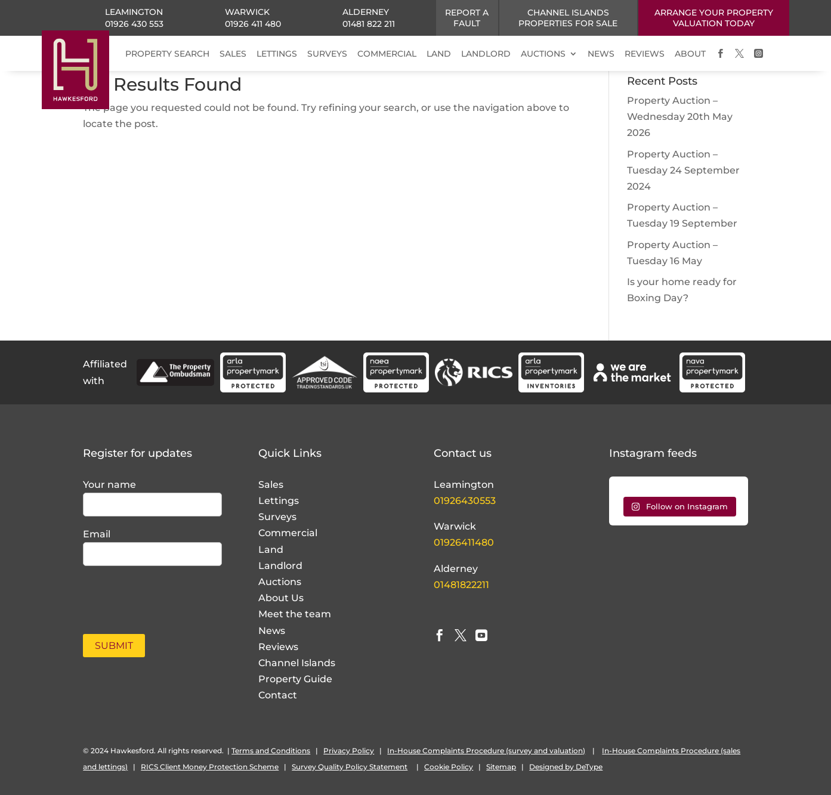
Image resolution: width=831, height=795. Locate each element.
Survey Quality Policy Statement (349, 766)
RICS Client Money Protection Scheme (210, 766)
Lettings (278, 500)
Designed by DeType (566, 766)
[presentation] (153, 593)
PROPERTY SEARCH (167, 53)
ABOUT (690, 53)
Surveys (277, 516)
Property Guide (295, 679)
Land (270, 549)
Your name (109, 484)
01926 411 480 (253, 23)
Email (96, 534)
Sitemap (501, 766)
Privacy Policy (348, 750)
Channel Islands (296, 663)
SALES (233, 53)
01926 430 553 (134, 23)
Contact (277, 695)
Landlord (280, 565)
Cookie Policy (448, 766)
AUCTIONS (543, 53)
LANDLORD (486, 53)
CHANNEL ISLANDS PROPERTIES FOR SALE (567, 18)
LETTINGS (277, 53)
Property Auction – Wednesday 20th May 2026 (680, 116)
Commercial (287, 533)
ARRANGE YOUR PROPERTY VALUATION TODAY (713, 18)
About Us (281, 598)
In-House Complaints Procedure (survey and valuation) (486, 750)
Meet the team (294, 614)
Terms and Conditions (270, 750)
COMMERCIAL (386, 53)
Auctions (279, 581)
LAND (439, 53)
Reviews (278, 646)
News (271, 630)
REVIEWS (645, 53)
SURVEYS (327, 53)
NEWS (601, 53)
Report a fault (467, 18)
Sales (270, 484)
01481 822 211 (368, 23)
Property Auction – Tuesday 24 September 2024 (683, 170)
